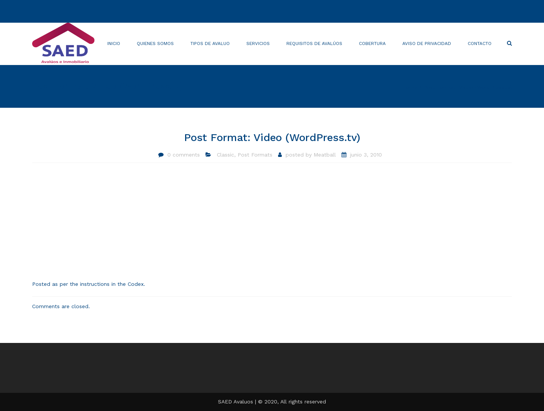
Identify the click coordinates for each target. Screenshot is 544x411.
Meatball (325, 155)
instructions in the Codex (112, 284)
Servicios (258, 43)
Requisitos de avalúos (314, 43)
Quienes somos (155, 43)
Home (409, 87)
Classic (225, 155)
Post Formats (255, 155)
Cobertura (372, 43)
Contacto (479, 43)
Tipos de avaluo (210, 43)
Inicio (113, 43)
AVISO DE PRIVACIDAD (426, 43)
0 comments (183, 155)
